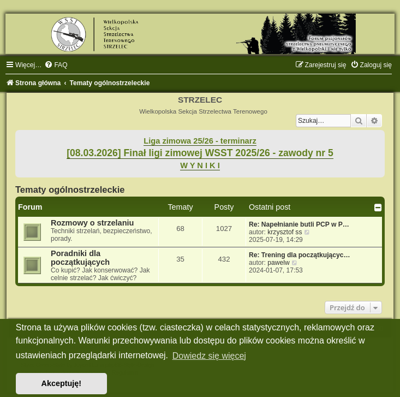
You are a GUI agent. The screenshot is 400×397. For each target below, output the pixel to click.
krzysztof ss (284, 232)
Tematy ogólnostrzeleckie (70, 189)
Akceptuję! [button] (61, 383)
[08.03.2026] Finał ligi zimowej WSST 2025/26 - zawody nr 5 (200, 152)
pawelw (278, 262)
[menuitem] (55, 65)
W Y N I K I (200, 165)
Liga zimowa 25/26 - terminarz (200, 141)
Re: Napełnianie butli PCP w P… (299, 224)
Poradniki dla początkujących (80, 257)
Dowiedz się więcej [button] (209, 355)
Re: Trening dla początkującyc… (299, 255)
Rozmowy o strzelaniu (92, 222)
